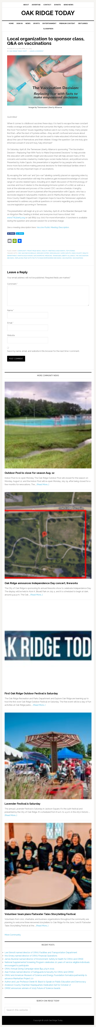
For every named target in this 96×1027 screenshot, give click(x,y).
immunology (55, 253)
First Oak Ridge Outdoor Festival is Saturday (31, 693)
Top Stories (70, 251)
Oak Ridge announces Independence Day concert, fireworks (41, 583)
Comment (12, 284)
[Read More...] (43, 484)
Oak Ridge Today (48, 12)
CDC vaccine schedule (27, 253)
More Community (13, 935)
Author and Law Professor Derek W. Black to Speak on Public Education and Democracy (45, 982)
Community (21, 251)
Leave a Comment (37, 51)
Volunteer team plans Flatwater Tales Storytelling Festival (40, 914)
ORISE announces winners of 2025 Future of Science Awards (32, 988)
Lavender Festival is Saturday (22, 803)
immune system (43, 253)
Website (11, 335)
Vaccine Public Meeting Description (52, 227)
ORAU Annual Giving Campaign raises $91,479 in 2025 (29, 969)
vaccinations (77, 258)
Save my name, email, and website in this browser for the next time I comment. (43, 351)
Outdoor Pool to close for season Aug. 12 (29, 472)
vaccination (67, 258)
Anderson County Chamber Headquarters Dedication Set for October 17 (38, 985)
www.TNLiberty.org (16, 217)
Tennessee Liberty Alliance (64, 256)
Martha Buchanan (25, 256)
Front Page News (34, 251)
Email (10, 323)
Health (45, 251)
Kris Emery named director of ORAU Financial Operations (31, 956)
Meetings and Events (56, 251)
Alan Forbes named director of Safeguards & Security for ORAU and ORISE (39, 972)
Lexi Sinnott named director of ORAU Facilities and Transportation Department (41, 952)
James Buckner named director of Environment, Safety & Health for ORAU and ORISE (44, 959)
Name (10, 310)
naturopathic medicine (43, 256)
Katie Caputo (66, 253)
